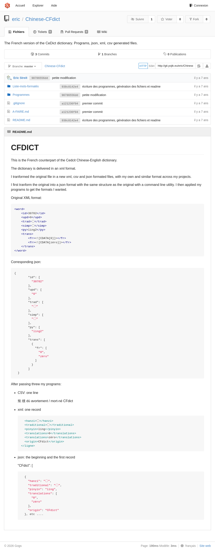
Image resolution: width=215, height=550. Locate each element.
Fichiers (16, 32)
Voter (166, 19)
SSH (152, 66)
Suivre (137, 19)
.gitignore (19, 103)
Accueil (20, 5)
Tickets (42, 32)
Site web (205, 545)
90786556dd (39, 78)
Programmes (21, 94)
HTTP (143, 66)
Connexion (198, 5)
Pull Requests (74, 32)
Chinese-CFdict (42, 19)
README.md (21, 120)
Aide (54, 5)
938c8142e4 (70, 86)
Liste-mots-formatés (26, 86)
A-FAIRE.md (20, 111)
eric (16, 19)
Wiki (102, 32)
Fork (194, 19)
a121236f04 (70, 103)
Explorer (37, 5)
